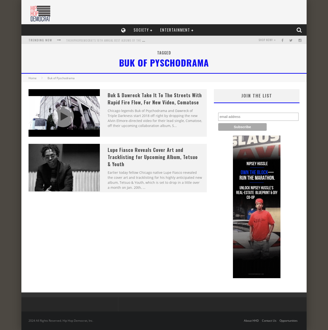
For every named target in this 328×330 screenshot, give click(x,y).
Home (33, 78)
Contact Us (269, 321)
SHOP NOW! (266, 40)
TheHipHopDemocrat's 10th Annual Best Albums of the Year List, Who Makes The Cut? (125, 40)
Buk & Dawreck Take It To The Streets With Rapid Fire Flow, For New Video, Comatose (155, 99)
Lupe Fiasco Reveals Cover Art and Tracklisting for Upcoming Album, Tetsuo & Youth (153, 157)
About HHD (251, 321)
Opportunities (289, 321)
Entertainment (175, 30)
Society (141, 30)
